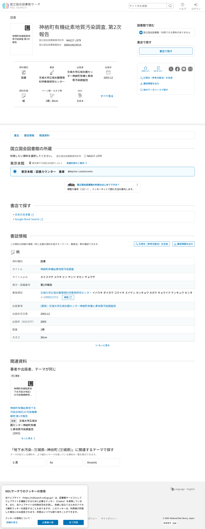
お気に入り (146, 69)
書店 (16, 135)
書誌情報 (29, 135)
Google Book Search (29, 219)
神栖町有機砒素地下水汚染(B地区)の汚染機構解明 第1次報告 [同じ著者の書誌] (23, 412)
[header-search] (151, 5)
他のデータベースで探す (154, 89)
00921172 (51, 297)
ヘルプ (182, 6)
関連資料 (44, 135)
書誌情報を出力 (149, 83)
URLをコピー (158, 69)
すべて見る (107, 96)
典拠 (68, 297)
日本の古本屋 (24, 214)
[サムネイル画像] (23, 392)
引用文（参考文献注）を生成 (156, 77)
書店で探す (166, 51)
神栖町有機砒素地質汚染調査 (57, 269)
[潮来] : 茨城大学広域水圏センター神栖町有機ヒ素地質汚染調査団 (78, 306)
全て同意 (73, 522)
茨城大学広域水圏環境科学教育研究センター (66, 292)
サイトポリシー (109, 518)
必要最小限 (47, 522)
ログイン (196, 6)
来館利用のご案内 (77, 163)
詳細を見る (12, 522)
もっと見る (28, 438)
